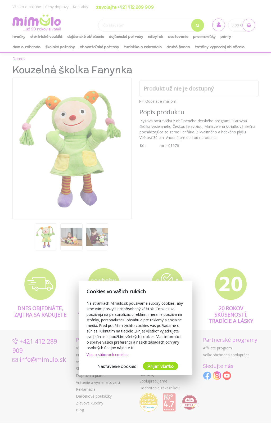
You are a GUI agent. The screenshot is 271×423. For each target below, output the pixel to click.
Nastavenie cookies (116, 366)
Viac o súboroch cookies (107, 354)
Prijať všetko (160, 366)
